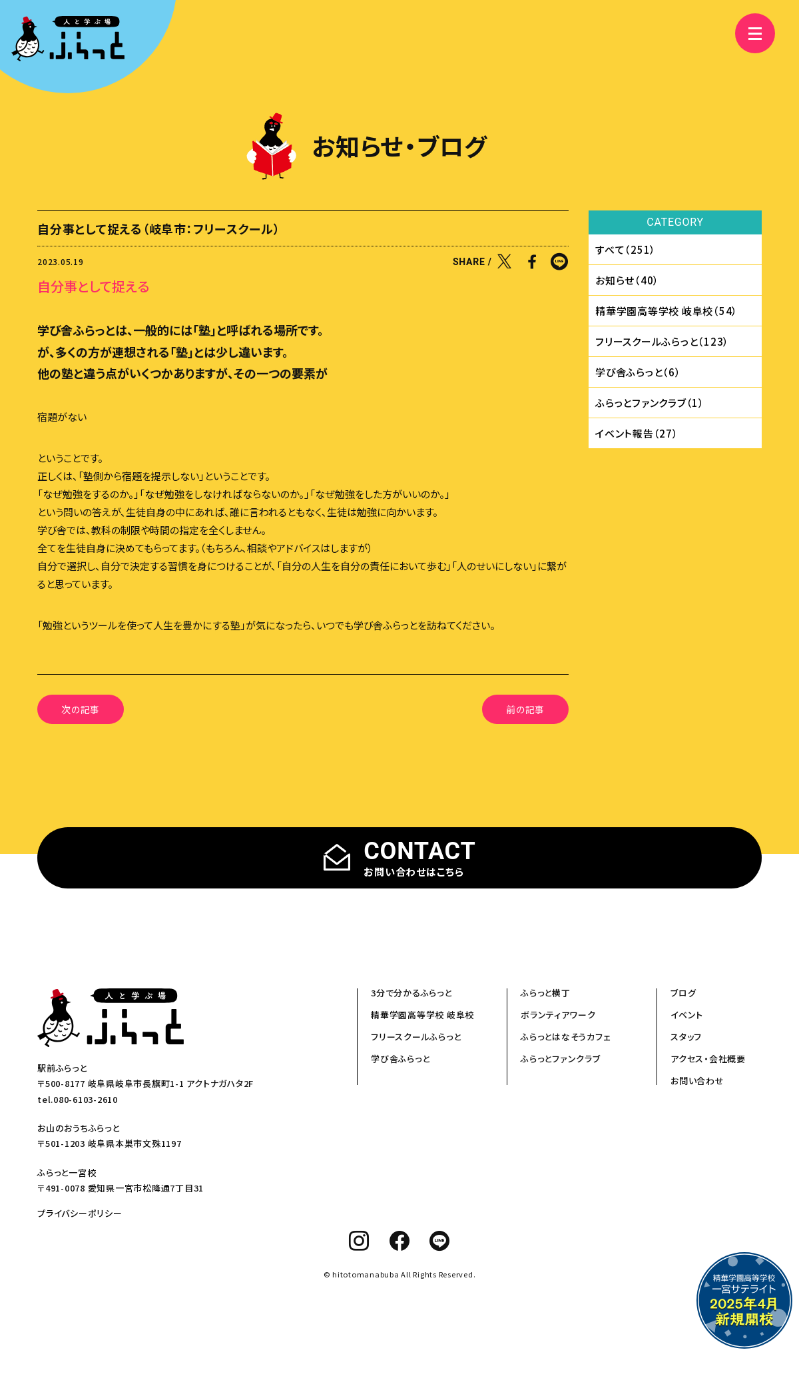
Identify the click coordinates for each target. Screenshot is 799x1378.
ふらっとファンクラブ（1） (649, 403)
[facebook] (400, 1240)
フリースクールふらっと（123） (662, 341)
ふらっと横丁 (546, 992)
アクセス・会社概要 (708, 1058)
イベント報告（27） (636, 433)
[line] (439, 1240)
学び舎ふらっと (400, 1058)
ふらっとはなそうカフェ (566, 1036)
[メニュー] (746, 33)
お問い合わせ (697, 1080)
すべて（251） (625, 249)
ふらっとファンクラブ (561, 1058)
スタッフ (686, 1036)
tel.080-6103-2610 (77, 1099)
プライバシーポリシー (80, 1213)
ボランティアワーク (558, 1014)
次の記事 (80, 709)
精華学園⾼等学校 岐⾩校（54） (666, 311)
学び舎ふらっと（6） (638, 372)
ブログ (683, 992)
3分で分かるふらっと (411, 992)
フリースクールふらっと (416, 1036)
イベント (686, 1014)
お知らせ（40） (627, 280)
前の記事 (525, 709)
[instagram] (359, 1240)
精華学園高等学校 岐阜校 (422, 1014)
